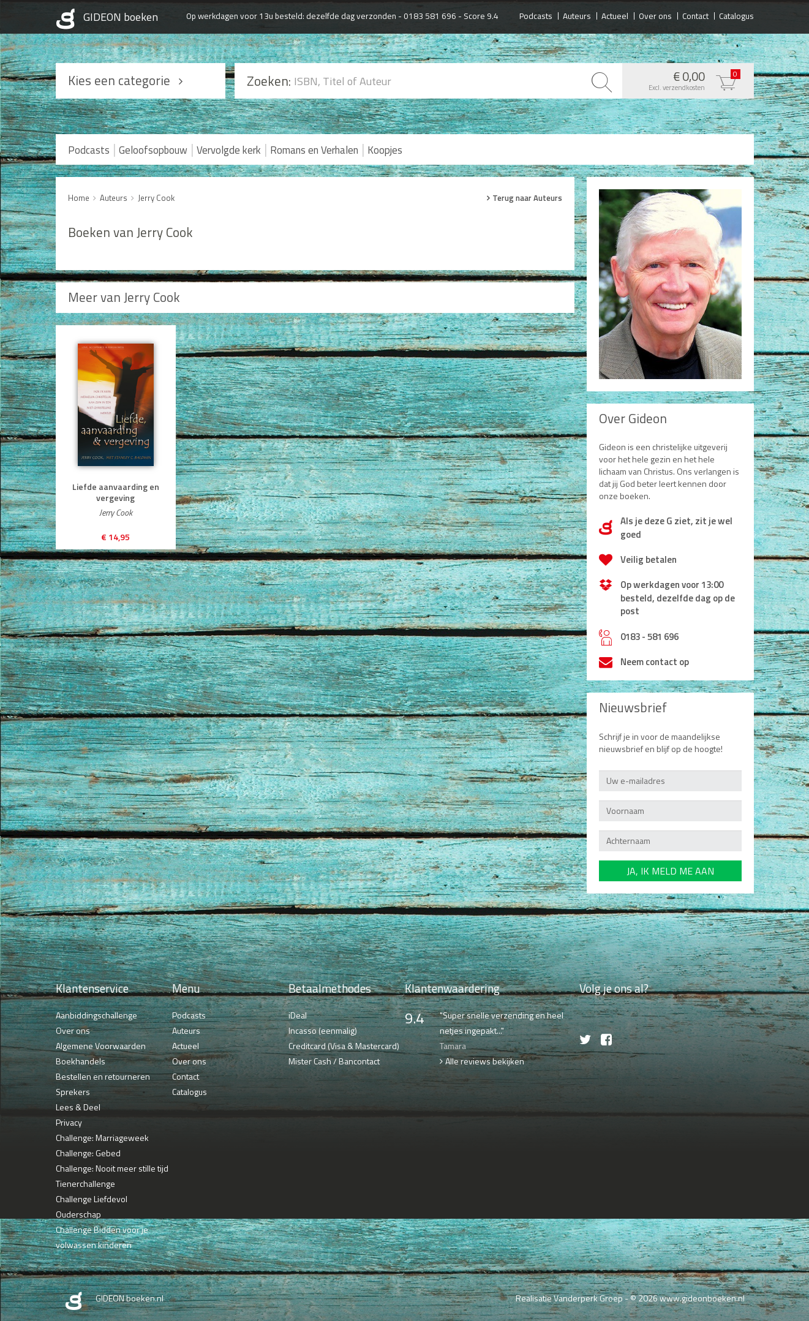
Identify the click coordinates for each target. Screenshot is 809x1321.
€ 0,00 (685, 79)
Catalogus (736, 15)
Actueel (614, 15)
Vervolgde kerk (229, 150)
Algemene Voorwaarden (101, 1045)
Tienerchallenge (85, 1183)
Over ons (655, 15)
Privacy (69, 1122)
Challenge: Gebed (88, 1152)
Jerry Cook (156, 198)
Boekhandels (80, 1061)
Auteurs (577, 15)
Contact (695, 15)
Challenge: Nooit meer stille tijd (112, 1168)
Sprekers (73, 1091)
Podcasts (535, 15)
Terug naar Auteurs (527, 198)
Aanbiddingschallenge (96, 1015)
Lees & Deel (78, 1107)
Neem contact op (654, 662)
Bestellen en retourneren (103, 1076)
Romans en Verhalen (314, 150)
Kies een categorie (119, 80)
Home (78, 198)
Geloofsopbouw (153, 150)
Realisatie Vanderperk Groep (569, 1298)
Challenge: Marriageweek (102, 1137)
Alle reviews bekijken (484, 1061)
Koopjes (384, 150)
